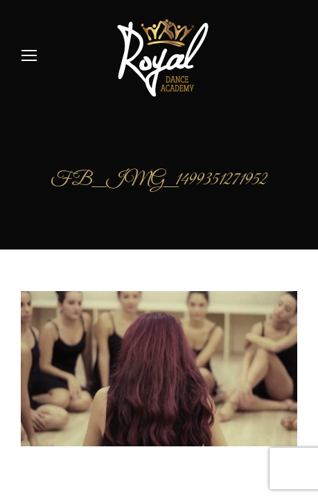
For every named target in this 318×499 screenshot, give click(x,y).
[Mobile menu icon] (29, 55)
